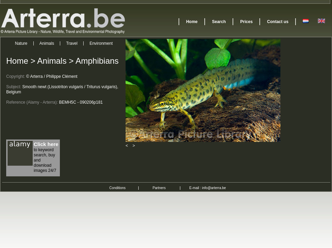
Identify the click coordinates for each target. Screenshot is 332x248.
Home (191, 21)
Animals (47, 43)
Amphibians (96, 60)
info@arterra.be (214, 188)
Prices (246, 21)
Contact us (277, 21)
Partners (159, 188)
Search (219, 21)
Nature (21, 43)
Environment (101, 43)
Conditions (117, 188)
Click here (46, 144)
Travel (71, 43)
